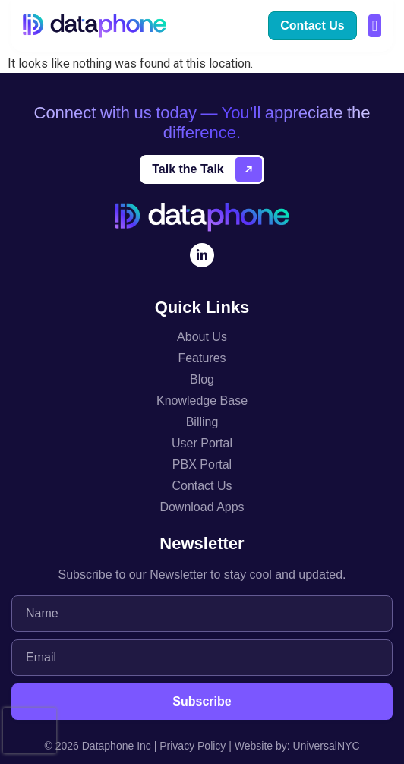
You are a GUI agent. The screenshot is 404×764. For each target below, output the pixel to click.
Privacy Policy (192, 746)
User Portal (202, 443)
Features (202, 358)
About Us (202, 336)
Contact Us (202, 485)
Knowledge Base (202, 400)
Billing (202, 421)
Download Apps (201, 506)
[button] (374, 25)
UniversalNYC (326, 746)
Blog (202, 379)
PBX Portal (202, 464)
